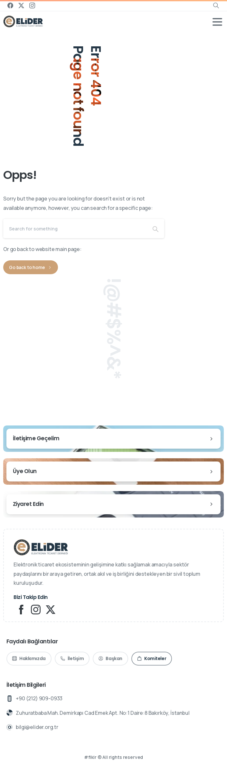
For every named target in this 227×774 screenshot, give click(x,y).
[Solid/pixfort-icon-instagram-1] (35, 609)
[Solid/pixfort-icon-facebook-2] (21, 609)
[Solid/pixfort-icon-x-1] (50, 609)
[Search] (75, 228)
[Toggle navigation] (217, 21)
